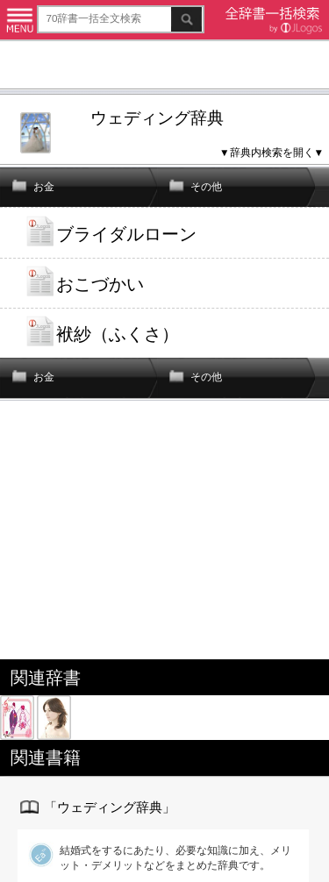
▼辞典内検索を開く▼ (271, 152)
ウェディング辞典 (157, 118)
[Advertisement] (164, 67)
